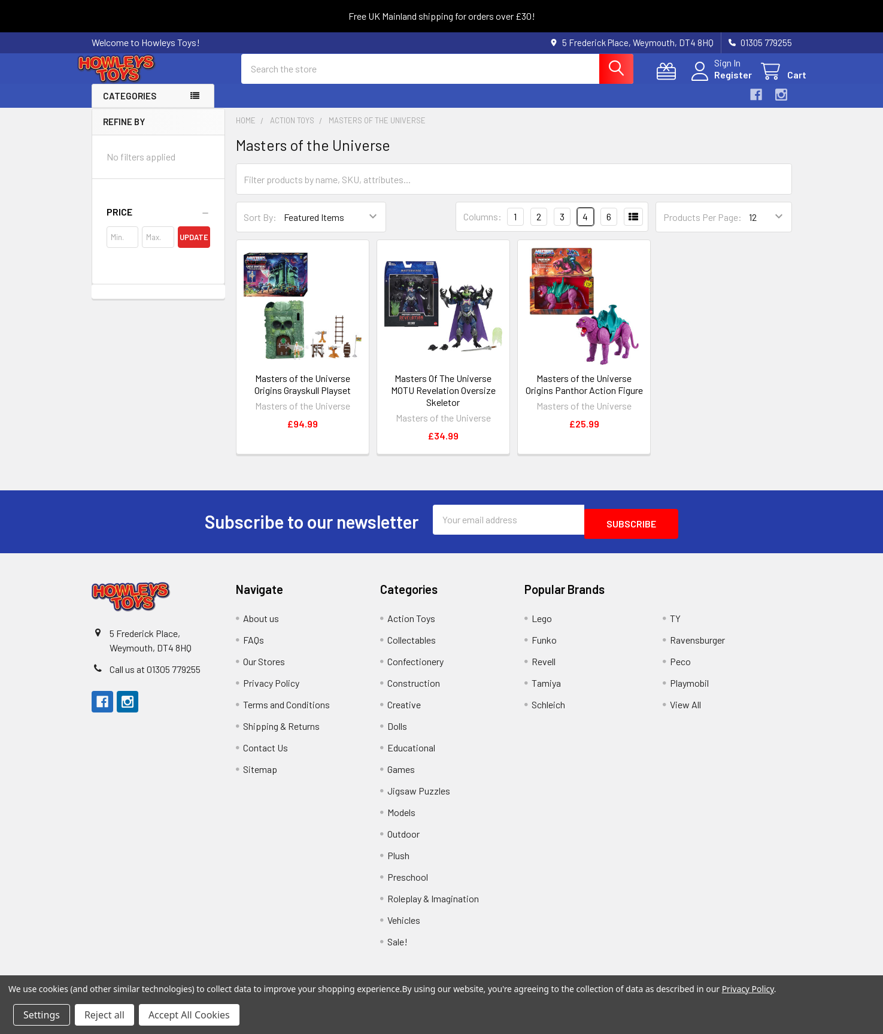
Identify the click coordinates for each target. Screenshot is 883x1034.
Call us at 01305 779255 (155, 675)
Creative (404, 711)
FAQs (253, 646)
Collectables (411, 646)
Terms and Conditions (286, 711)
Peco (680, 668)
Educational (411, 754)
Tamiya (546, 689)
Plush (398, 862)
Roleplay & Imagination (433, 905)
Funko (544, 646)
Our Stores (264, 668)
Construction (413, 689)
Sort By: (260, 228)
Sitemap (260, 775)
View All (685, 711)
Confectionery (415, 668)
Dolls (397, 732)
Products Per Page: (702, 228)
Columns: (482, 227)
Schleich (548, 711)
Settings (41, 1014)
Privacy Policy (271, 689)
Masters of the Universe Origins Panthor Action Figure (584, 395)
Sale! (397, 948)
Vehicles (403, 926)
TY (675, 624)
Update (194, 248)
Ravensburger (697, 646)
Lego (542, 624)
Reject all (104, 1014)
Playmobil (689, 689)
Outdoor (403, 840)
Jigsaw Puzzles (418, 797)
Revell (544, 668)
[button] (158, 223)
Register (719, 81)
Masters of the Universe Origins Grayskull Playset (302, 395)
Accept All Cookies (189, 1014)
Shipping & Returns (281, 732)
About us (261, 624)
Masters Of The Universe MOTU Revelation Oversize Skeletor (443, 401)
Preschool (407, 883)
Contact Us (265, 754)
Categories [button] (129, 106)
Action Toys (411, 624)
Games (401, 775)
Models (401, 818)
